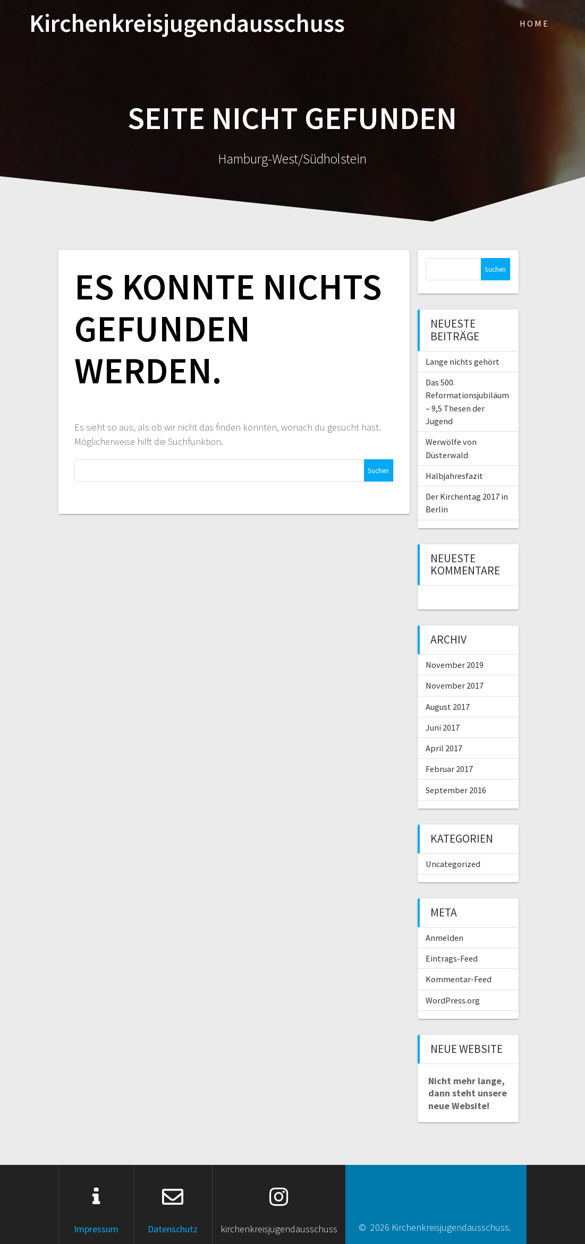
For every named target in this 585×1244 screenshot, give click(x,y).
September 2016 (456, 790)
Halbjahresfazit (454, 475)
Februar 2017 (449, 768)
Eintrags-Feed (452, 958)
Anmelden (444, 937)
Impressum (96, 1229)
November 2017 (455, 685)
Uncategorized (453, 864)
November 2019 (455, 664)
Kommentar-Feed (458, 979)
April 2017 (444, 748)
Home (534, 23)
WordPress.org (453, 1000)
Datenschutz (173, 1229)
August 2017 (448, 706)
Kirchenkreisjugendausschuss (187, 23)
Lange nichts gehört (462, 361)
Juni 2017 (443, 727)
